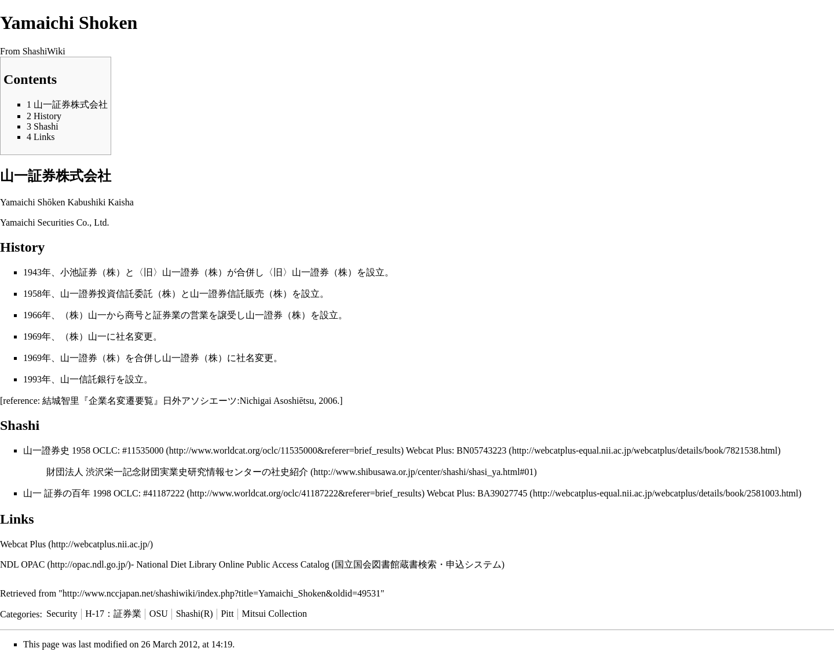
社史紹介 (289, 472)
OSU (158, 613)
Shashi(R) (194, 613)
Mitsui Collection (274, 613)
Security (61, 613)
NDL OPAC (22, 564)
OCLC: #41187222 (149, 493)
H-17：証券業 (113, 613)
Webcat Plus (23, 544)
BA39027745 (502, 493)
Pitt (227, 613)
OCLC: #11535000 (128, 450)
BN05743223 (481, 450)
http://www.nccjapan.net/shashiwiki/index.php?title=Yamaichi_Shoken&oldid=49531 (222, 593)
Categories (19, 613)
